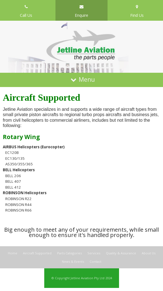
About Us (148, 253)
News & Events (73, 261)
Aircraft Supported (37, 253)
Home (12, 253)
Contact (95, 261)
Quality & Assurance (121, 253)
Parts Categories (69, 253)
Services (93, 253)
